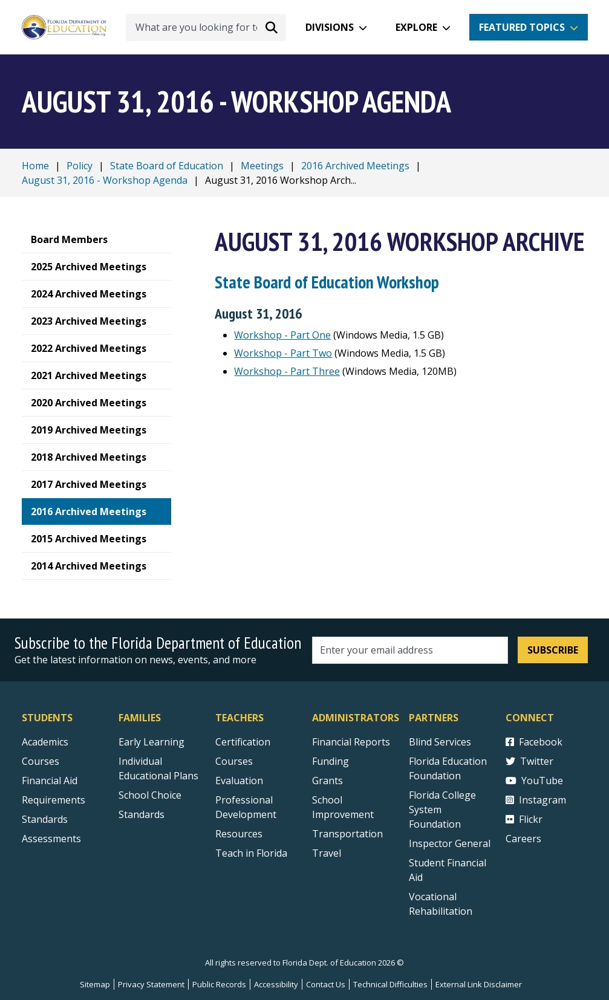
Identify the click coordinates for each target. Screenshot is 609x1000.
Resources (238, 833)
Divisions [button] (329, 27)
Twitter (529, 761)
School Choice (150, 795)
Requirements (53, 800)
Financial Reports (351, 741)
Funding (330, 761)
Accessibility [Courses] (276, 984)
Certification (242, 741)
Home (35, 165)
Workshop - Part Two (283, 353)
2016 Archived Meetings (355, 165)
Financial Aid (49, 780)
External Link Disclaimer (478, 984)
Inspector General (449, 843)
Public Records (219, 984)
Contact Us (325, 984)
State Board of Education (166, 165)
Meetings (262, 165)
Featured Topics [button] (522, 27)
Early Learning (151, 741)
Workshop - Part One (282, 335)
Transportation (347, 833)
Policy (80, 165)
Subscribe (552, 650)
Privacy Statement (151, 984)
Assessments (51, 838)
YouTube (534, 780)
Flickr (524, 819)
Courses (40, 761)
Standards (141, 814)
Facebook (534, 741)
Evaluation (239, 780)
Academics (45, 741)
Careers (523, 838)
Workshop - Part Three (287, 371)
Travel (326, 853)
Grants (327, 780)
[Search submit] (271, 27)
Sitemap (95, 984)
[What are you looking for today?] (206, 27)
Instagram (536, 800)
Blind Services (440, 741)
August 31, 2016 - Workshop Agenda (104, 180)
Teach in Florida (251, 853)
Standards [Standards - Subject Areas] (45, 819)
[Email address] (410, 650)
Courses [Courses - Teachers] (234, 761)
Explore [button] (416, 27)
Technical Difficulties (390, 984)
